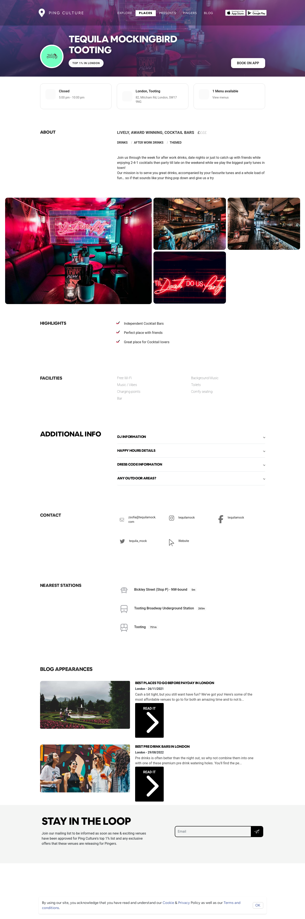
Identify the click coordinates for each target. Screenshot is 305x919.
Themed (176, 142)
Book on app (248, 63)
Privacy (184, 902)
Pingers (190, 13)
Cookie (168, 902)
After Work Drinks (148, 142)
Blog (208, 13)
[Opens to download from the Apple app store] (235, 12)
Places (145, 13)
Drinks (122, 142)
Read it (151, 715)
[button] (191, 437)
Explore (124, 13)
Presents (167, 13)
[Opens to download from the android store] (256, 12)
